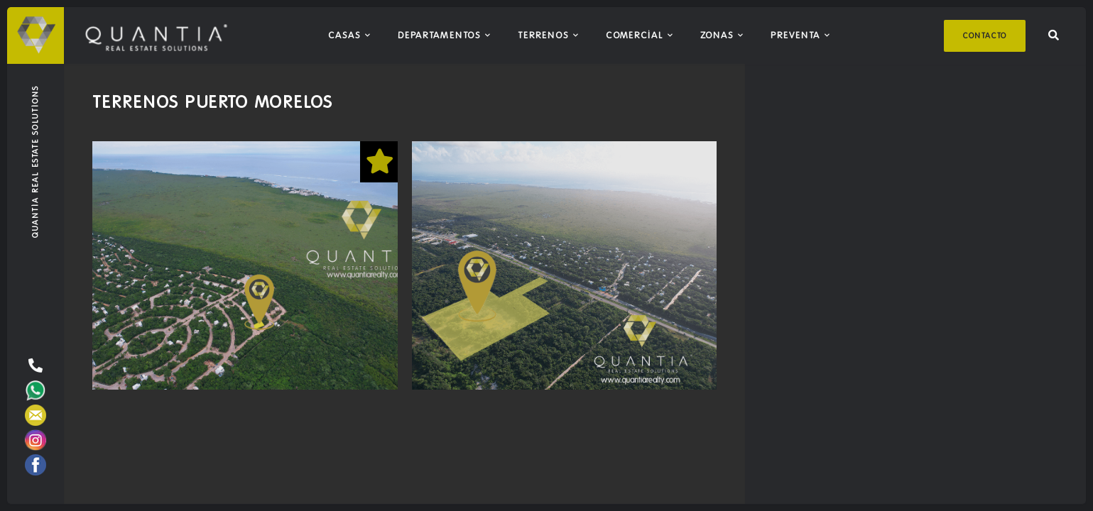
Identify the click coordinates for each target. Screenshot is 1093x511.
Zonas (717, 35)
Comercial (634, 35)
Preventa (795, 35)
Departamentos (439, 35)
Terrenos (543, 35)
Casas (344, 35)
